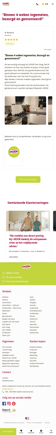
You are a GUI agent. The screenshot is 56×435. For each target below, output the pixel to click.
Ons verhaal (7, 347)
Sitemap (47, 423)
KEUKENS (21, 431)
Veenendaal (34, 327)
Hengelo (33, 302)
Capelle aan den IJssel (10, 322)
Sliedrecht (34, 319)
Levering (33, 358)
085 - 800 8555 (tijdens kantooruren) (19, 392)
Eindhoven (6, 333)
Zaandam (33, 330)
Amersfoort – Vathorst (10, 305)
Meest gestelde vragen (11, 361)
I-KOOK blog (7, 350)
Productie (33, 350)
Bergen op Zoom (8, 319)
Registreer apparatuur (10, 363)
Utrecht (33, 322)
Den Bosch (6, 324)
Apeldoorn (6, 311)
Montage (33, 352)
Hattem (32, 300)
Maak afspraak (8, 431)
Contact (5, 378)
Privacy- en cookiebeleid (34, 423)
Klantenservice (8, 381)
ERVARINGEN (31, 431)
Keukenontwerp (36, 347)
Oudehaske (34, 313)
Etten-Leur (6, 335)
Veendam (33, 324)
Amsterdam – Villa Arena (11, 308)
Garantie (33, 361)
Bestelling (33, 355)
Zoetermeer (34, 333)
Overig (51, 431)
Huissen (33, 305)
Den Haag (10, 44)
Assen (4, 313)
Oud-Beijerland (36, 311)
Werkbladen (34, 366)
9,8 (45, 4)
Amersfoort (6, 302)
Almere (5, 300)
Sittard (32, 316)
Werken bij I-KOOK (9, 358)
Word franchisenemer (10, 366)
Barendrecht (7, 316)
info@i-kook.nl (7, 389)
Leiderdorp (34, 308)
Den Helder (6, 330)
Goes (32, 297)
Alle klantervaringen (28, 179)
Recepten (6, 352)
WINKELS (41, 431)
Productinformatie (37, 363)
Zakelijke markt (8, 355)
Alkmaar (5, 297)
